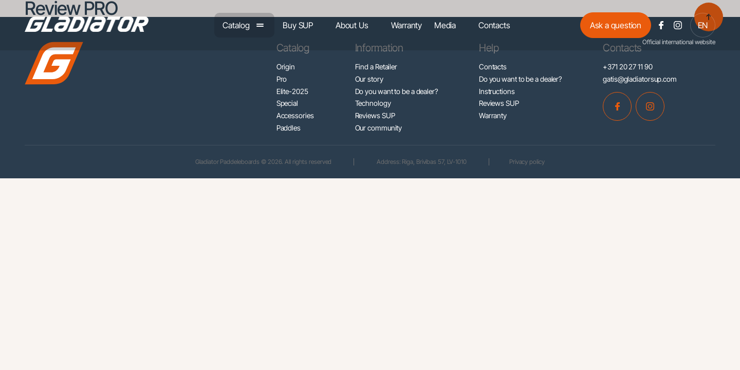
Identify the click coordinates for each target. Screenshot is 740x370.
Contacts (494, 25)
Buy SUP (298, 25)
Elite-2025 (292, 91)
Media (445, 25)
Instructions (497, 91)
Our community (378, 127)
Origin (285, 66)
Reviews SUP (375, 115)
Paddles (288, 127)
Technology (373, 103)
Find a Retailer (376, 66)
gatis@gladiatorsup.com (640, 79)
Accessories (295, 115)
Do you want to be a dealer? (396, 91)
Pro (281, 79)
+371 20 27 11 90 (627, 66)
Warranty (406, 25)
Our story (369, 79)
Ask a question (615, 25)
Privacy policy (528, 161)
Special (287, 103)
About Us (352, 25)
